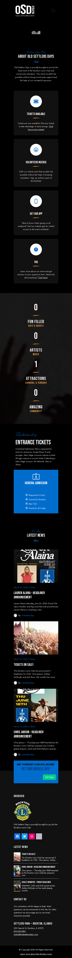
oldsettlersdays (28, 615)
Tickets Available (36, 114)
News (33, 587)
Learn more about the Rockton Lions (36, 954)
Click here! (43, 277)
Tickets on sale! (23, 664)
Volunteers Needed (36, 162)
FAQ (36, 262)
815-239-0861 (20, 931)
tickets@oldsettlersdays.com (26, 934)
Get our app (36, 214)
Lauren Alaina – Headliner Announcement (29, 595)
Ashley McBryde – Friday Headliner (36, 882)
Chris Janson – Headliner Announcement (28, 734)
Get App (49, 777)
